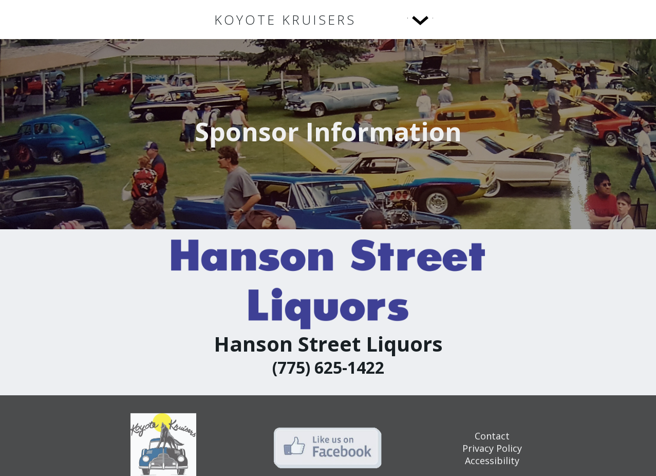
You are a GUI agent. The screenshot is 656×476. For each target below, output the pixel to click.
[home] (285, 19)
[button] (399, 19)
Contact (492, 442)
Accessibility (492, 467)
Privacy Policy (492, 455)
